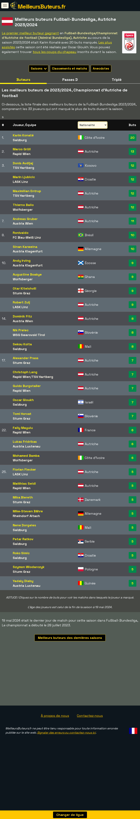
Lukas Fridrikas (25, 441)
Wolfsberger (23, 209)
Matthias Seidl (24, 483)
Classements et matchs (69, 68)
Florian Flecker (24, 469)
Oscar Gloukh (23, 400)
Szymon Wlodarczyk (28, 567)
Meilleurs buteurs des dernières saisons (70, 638)
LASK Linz (20, 182)
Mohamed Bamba (26, 455)
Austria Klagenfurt (28, 251)
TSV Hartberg (23, 168)
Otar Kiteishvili (24, 288)
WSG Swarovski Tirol (29, 335)
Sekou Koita (22, 344)
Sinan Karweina (25, 247)
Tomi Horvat (22, 414)
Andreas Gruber (25, 219)
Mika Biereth (23, 497)
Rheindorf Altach (26, 516)
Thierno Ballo (23, 205)
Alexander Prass (26, 358)
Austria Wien (23, 223)
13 (132, 151)
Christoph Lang (25, 372)
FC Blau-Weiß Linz (27, 237)
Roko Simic (21, 553)
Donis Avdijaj (23, 163)
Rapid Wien (21, 154)
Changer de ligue (70, 815)
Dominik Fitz (22, 316)
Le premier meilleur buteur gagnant (30, 33)
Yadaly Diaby (23, 581)
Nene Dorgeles (24, 525)
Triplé (116, 79)
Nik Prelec (21, 330)
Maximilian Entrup (27, 191)
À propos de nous (55, 736)
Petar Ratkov (23, 539)
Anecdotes (101, 68)
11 (132, 221)
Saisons (39, 68)
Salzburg (20, 140)
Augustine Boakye (27, 274)
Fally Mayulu (23, 428)
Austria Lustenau (26, 446)
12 (132, 165)
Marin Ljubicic (24, 177)
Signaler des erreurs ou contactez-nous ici (66, 752)
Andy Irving (22, 260)
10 (132, 235)
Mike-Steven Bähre (28, 511)
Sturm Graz (21, 293)
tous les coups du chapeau (54, 52)
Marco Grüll (22, 149)
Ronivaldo (20, 233)
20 (132, 137)
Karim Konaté (23, 135)
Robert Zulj (21, 302)
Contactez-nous (90, 736)
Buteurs (23, 79)
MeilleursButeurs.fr (41, 6)
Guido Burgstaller (27, 386)
